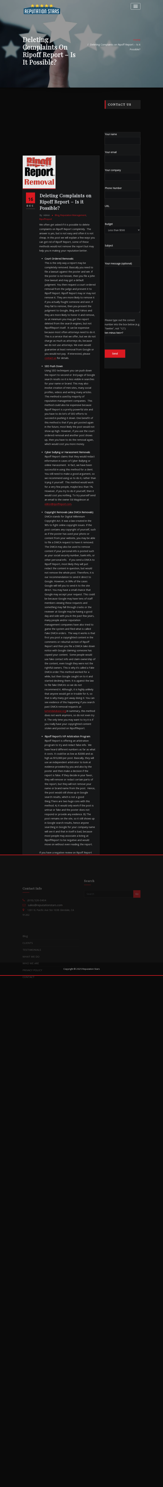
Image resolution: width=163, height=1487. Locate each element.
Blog (57, 383)
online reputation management (57, 1009)
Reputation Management (72, 383)
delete (45, 1003)
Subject (122, 307)
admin (45, 383)
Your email (122, 213)
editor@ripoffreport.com (58, 659)
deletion (57, 1003)
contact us (73, 517)
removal (45, 1015)
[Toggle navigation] (136, 6)
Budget (122, 285)
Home (137, 46)
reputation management (67, 1015)
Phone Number (122, 249)
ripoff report (47, 1020)
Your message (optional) (122, 344)
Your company (122, 231)
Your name (122, 195)
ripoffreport (45, 386)
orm (79, 1009)
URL (122, 267)
